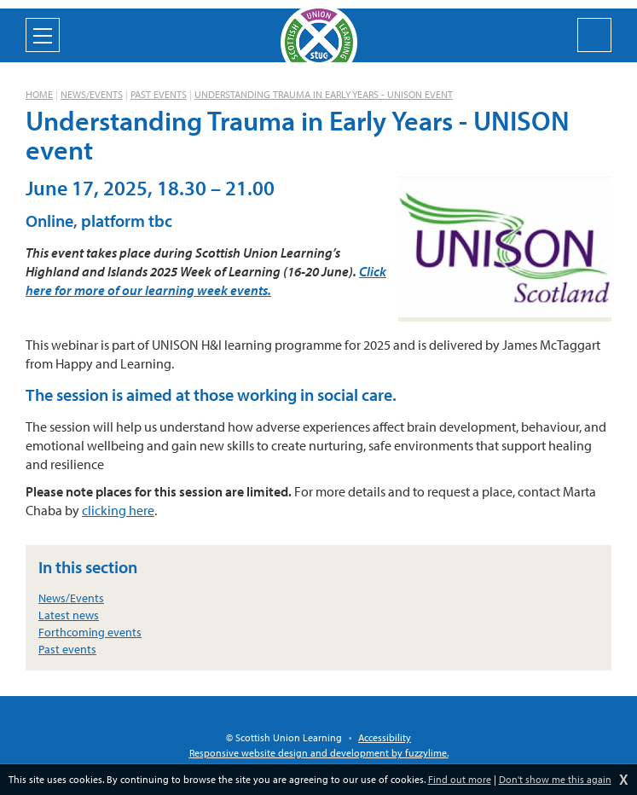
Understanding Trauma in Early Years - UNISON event (323, 94)
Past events (158, 94)
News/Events (92, 94)
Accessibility (384, 737)
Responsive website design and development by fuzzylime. (319, 752)
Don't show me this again (555, 779)
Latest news (68, 615)
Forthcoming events (90, 632)
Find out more (459, 779)
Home (39, 94)
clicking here (118, 510)
